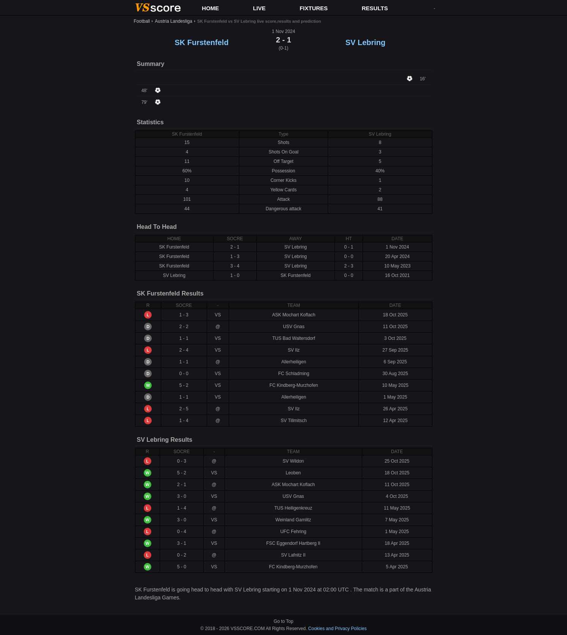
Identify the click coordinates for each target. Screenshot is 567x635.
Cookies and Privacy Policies (337, 628)
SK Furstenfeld (201, 42)
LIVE (259, 8)
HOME (210, 8)
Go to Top (284, 621)
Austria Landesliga (173, 21)
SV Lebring (366, 42)
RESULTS (375, 8)
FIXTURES (314, 8)
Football (142, 21)
